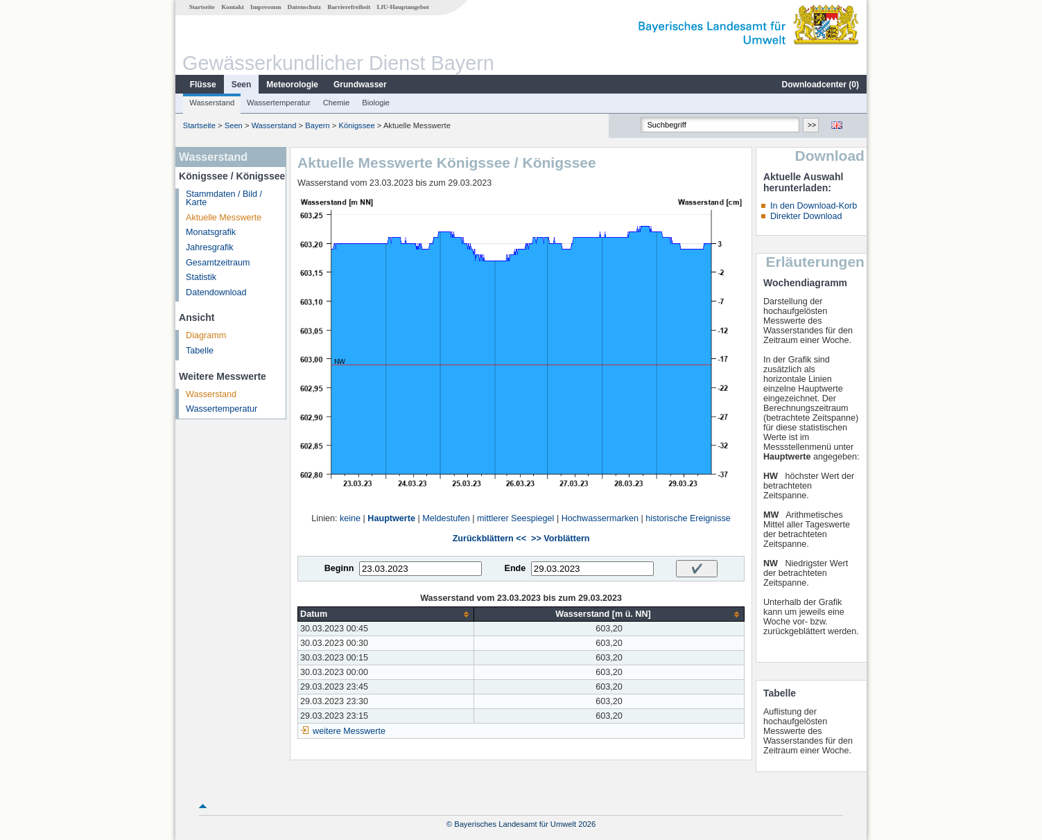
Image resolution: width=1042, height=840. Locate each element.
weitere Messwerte (349, 731)
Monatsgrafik (211, 232)
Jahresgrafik (210, 247)
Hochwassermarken (600, 518)
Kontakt (232, 6)
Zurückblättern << (489, 538)
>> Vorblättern (560, 538)
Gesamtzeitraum (218, 263)
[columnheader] (386, 614)
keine (350, 518)
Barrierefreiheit (348, 6)
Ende (515, 568)
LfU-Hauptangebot (403, 6)
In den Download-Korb (813, 206)
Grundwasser (360, 84)
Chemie (336, 102)
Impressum (265, 6)
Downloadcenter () (820, 84)
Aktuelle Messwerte (223, 217)
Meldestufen (446, 518)
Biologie (376, 102)
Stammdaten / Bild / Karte (224, 198)
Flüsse (203, 84)
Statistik (201, 277)
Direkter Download (806, 216)
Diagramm (206, 335)
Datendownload (216, 292)
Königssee (356, 125)
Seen (242, 84)
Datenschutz (305, 6)
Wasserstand (211, 102)
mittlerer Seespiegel (515, 518)
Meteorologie (292, 84)
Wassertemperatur (279, 102)
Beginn (339, 568)
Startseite (202, 6)
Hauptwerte (391, 518)
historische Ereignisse (688, 518)
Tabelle (200, 351)
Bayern (317, 125)
